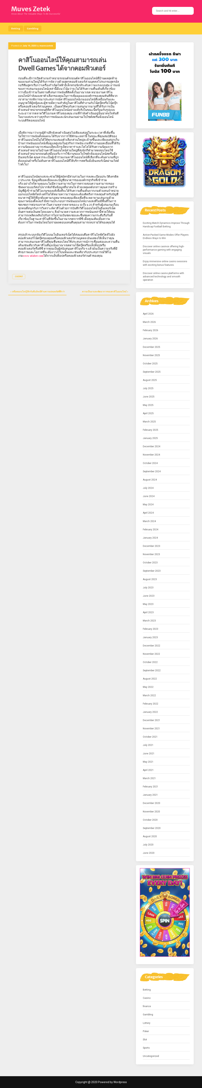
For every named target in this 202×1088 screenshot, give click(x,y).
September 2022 (152, 670)
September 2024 (152, 471)
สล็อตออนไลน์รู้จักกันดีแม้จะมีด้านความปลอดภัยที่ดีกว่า (38, 291)
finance (147, 1006)
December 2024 (151, 446)
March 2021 (149, 778)
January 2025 (150, 438)
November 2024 (151, 454)
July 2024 (148, 488)
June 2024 (148, 496)
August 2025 (150, 380)
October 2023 (150, 562)
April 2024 (148, 512)
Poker (146, 1031)
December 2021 (151, 720)
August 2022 (150, 678)
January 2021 (150, 795)
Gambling (32, 28)
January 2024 (150, 537)
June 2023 (148, 595)
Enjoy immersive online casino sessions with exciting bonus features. (165, 263)
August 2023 (150, 579)
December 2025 (151, 347)
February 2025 (150, 430)
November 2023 (151, 554)
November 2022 (151, 654)
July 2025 (148, 388)
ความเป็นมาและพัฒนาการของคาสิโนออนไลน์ (104, 291)
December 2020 (151, 803)
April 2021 (148, 770)
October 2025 (150, 363)
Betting (15, 28)
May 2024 (148, 504)
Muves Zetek (30, 9)
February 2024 (150, 529)
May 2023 (148, 604)
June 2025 (148, 396)
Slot (145, 1039)
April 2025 (148, 413)
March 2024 (149, 521)
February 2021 (150, 786)
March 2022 (149, 695)
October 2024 (150, 463)
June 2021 (148, 753)
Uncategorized (151, 1056)
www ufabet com (33, 255)
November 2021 (151, 728)
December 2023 (151, 546)
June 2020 (148, 853)
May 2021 (148, 761)
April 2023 (148, 612)
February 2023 (150, 629)
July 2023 (148, 587)
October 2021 (150, 736)
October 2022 (150, 662)
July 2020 (148, 844)
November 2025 (151, 355)
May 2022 (148, 687)
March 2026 (149, 322)
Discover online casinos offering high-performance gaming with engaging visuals (163, 250)
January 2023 (150, 637)
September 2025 (152, 371)
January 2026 (150, 338)
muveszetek (46, 45)
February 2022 (150, 703)
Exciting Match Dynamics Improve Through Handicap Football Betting (166, 225)
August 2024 (150, 479)
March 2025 (149, 421)
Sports (146, 1047)
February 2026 (150, 330)
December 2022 (151, 645)
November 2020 (151, 811)
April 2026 (148, 313)
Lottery (146, 1023)
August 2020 (150, 836)
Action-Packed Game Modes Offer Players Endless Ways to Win (166, 236)
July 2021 (148, 745)
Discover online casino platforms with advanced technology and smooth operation (163, 276)
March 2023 (149, 620)
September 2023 (152, 570)
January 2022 (150, 712)
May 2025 (148, 405)
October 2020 (150, 820)
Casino (19, 276)
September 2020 (152, 828)
